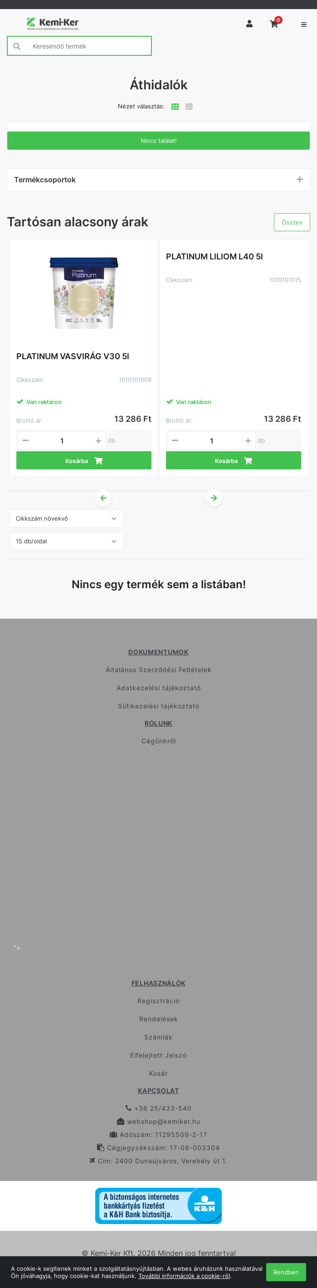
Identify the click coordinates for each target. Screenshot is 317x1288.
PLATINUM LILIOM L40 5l (214, 256)
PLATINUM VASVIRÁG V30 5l (72, 356)
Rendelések (158, 1019)
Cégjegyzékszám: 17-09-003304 (158, 1147)
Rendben (286, 1272)
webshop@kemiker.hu (158, 1121)
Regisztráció (158, 1001)
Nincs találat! (159, 140)
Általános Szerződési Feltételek (159, 669)
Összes (292, 222)
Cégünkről (158, 741)
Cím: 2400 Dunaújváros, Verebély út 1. (158, 1161)
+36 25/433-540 (159, 1108)
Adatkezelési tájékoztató (159, 688)
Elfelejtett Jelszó (158, 1055)
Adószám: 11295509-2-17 (158, 1134)
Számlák (158, 1037)
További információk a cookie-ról (184, 1275)
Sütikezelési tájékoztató (159, 706)
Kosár (158, 1073)
